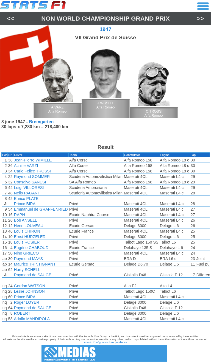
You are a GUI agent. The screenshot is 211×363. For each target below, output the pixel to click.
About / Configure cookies (99, 342)
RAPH (19, 215)
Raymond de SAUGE (32, 275)
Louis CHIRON (27, 231)
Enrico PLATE (26, 198)
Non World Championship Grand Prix (105, 18)
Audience (121, 342)
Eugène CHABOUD (31, 247)
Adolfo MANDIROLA (32, 319)
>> (200, 18)
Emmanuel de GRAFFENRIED (41, 209)
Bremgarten (41, 121)
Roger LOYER (26, 302)
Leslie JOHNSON (29, 291)
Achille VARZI (26, 165)
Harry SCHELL (27, 269)
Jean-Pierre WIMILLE (33, 160)
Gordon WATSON (29, 286)
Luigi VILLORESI (29, 187)
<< (10, 18)
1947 (106, 29)
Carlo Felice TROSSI (32, 171)
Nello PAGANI (26, 193)
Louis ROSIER (27, 242)
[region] (105, 238)
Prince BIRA (24, 204)
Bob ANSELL (25, 220)
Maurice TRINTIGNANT (35, 264)
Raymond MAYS (28, 258)
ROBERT (22, 313)
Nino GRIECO (26, 253)
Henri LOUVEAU (28, 226)
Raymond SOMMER (32, 176)
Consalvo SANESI (30, 182)
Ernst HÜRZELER (30, 236)
